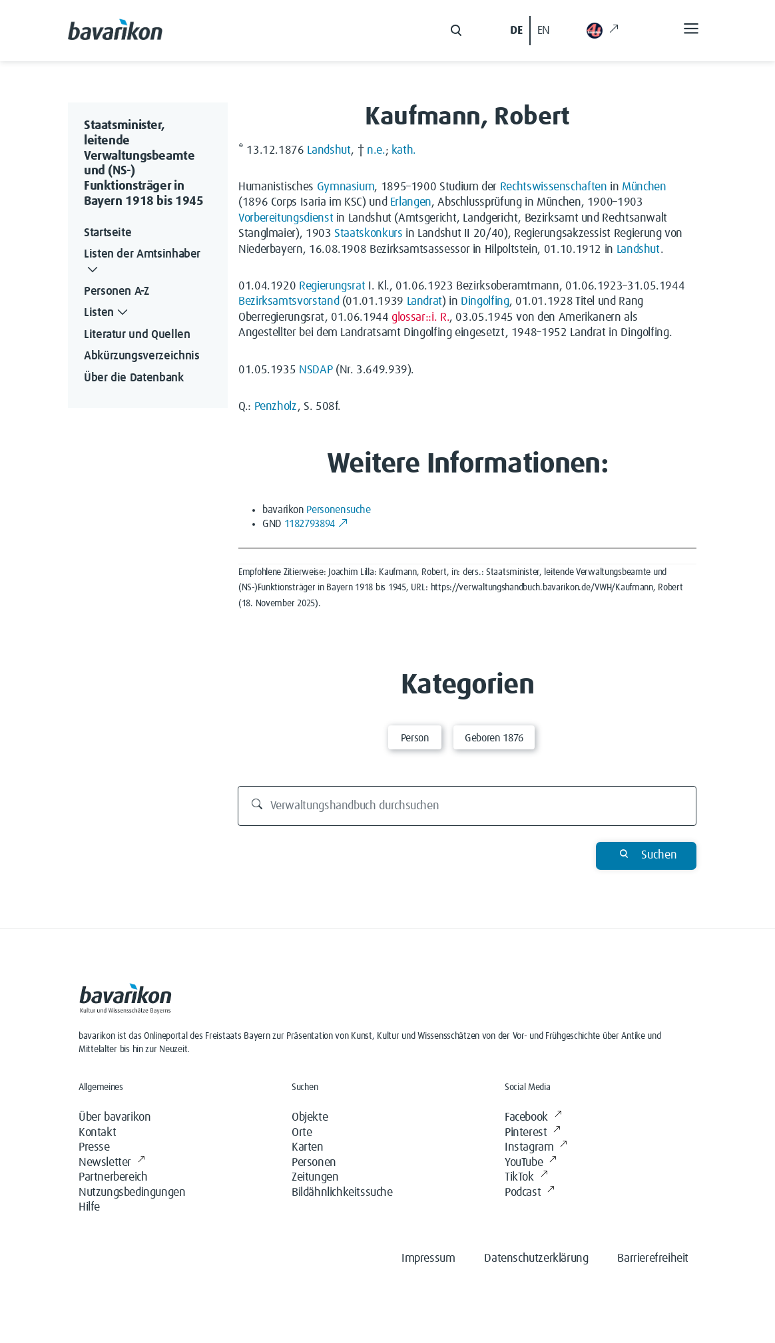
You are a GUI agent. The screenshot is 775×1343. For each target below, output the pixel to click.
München (644, 187)
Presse (94, 1147)
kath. (403, 150)
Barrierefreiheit (652, 1258)
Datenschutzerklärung (536, 1258)
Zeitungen (315, 1177)
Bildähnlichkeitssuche (342, 1193)
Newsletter (112, 1163)
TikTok (526, 1177)
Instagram (536, 1147)
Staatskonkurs (368, 234)
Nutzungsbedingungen (132, 1193)
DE (516, 31)
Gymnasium (346, 187)
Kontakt (97, 1133)
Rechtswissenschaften (553, 187)
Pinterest (533, 1133)
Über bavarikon (114, 1117)
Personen (314, 1163)
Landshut (329, 150)
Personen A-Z (116, 291)
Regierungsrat (332, 286)
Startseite (107, 233)
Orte (302, 1133)
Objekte (310, 1117)
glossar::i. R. (420, 317)
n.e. (376, 150)
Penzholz (276, 407)
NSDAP (315, 370)
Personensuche (338, 509)
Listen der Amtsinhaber (142, 263)
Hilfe (89, 1207)
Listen (107, 313)
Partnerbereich (113, 1177)
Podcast (530, 1193)
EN (543, 31)
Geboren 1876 (494, 738)
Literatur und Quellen (137, 335)
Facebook (533, 1117)
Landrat (424, 301)
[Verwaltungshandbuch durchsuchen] (467, 806)
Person (415, 738)
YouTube (531, 1163)
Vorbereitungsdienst (285, 218)
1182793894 (316, 523)
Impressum (428, 1258)
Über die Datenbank (134, 378)
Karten (308, 1147)
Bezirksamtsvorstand (288, 301)
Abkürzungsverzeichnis (141, 356)
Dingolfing (485, 301)
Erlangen (410, 202)
